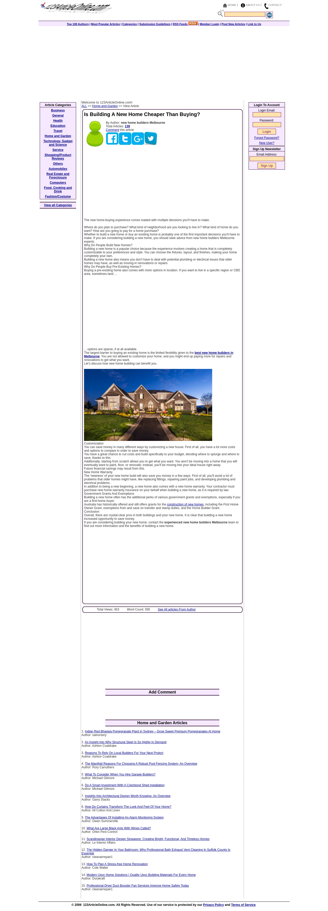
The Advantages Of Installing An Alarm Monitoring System (124, 817)
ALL (84, 106)
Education (57, 126)
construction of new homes (185, 504)
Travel (58, 131)
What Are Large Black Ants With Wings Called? (119, 828)
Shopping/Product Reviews (58, 156)
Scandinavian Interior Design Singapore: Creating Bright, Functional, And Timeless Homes (148, 839)
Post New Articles (233, 24)
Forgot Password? (266, 138)
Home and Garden (58, 136)
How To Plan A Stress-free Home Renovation (117, 864)
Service (58, 150)
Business (58, 110)
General (58, 115)
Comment (112, 130)
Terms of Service (243, 905)
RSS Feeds (185, 24)
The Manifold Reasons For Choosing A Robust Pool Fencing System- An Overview (141, 763)
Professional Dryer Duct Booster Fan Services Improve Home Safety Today (138, 885)
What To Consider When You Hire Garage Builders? (120, 774)
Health (58, 120)
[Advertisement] (164, 62)
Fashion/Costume (58, 196)
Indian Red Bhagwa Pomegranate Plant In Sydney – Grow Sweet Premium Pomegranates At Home (152, 731)
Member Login (209, 24)
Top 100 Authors (78, 24)
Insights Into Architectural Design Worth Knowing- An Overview (127, 796)
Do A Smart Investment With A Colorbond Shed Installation (125, 785)
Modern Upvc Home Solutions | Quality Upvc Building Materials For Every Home (141, 875)
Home (232, 4)
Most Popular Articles (105, 24)
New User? (266, 143)
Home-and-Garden (105, 106)
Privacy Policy (213, 905)
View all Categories (58, 205)
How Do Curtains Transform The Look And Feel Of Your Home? (128, 807)
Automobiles (58, 169)
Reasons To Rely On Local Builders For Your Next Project (124, 753)
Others (58, 163)
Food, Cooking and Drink (58, 189)
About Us (253, 4)
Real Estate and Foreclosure (57, 175)
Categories (129, 24)
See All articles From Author (177, 609)
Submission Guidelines (154, 24)
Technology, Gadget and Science (58, 143)
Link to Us (254, 24)
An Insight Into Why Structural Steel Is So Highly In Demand (126, 742)
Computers (58, 182)
